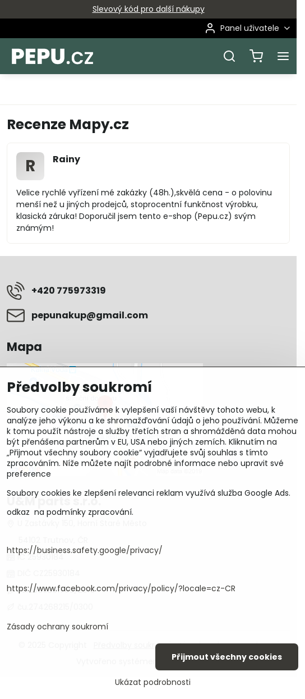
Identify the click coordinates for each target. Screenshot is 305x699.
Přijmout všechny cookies (227, 657)
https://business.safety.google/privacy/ (85, 550)
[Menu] (283, 56)
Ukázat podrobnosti (153, 682)
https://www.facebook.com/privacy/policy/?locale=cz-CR (121, 588)
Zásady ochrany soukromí (57, 626)
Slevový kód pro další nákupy (149, 9)
